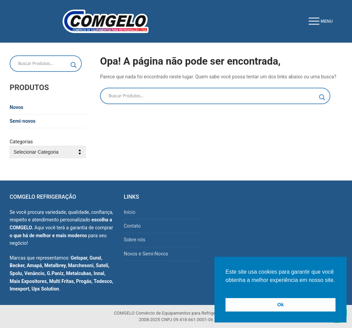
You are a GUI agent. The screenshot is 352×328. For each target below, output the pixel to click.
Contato (132, 226)
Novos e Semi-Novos (146, 253)
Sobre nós (134, 239)
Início (129, 212)
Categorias (21, 141)
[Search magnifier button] (322, 97)
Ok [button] (280, 304)
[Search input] (212, 96)
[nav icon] (320, 21)
